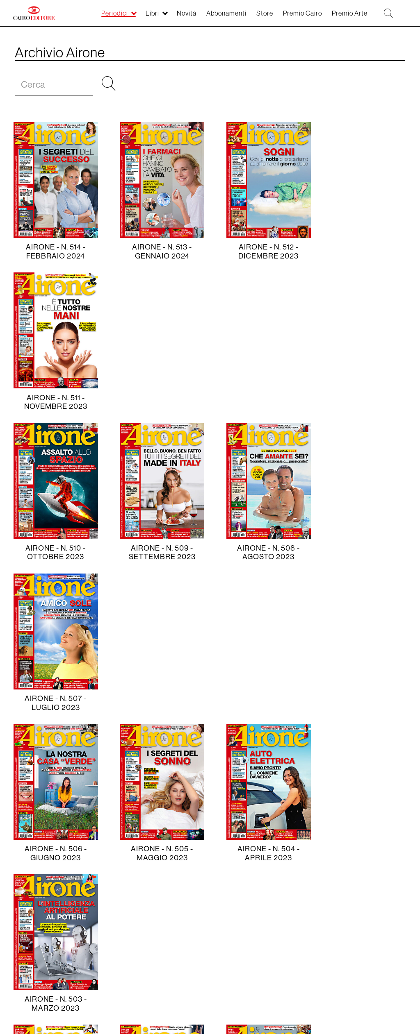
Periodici (26, 927)
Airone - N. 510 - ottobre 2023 (54, 402)
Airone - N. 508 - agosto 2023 (262, 402)
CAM (132, 956)
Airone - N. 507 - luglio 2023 (366, 402)
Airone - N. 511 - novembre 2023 (365, 251)
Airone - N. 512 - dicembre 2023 (262, 251)
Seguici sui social (346, 927)
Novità (59, 927)
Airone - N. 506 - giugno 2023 (54, 552)
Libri (85, 927)
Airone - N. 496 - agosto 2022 (262, 853)
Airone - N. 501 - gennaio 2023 (158, 703)
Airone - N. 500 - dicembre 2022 (262, 703)
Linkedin (38, 958)
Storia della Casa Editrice (142, 927)
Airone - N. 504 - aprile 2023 (262, 552)
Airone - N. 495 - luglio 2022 (366, 853)
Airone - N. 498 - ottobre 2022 (54, 853)
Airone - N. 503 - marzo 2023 (366, 552)
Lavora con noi (285, 927)
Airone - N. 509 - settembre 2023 (158, 402)
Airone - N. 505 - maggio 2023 (158, 552)
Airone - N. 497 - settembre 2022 (158, 853)
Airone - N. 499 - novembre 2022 (365, 703)
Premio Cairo (78, 956)
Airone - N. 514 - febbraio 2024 (54, 251)
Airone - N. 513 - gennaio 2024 (158, 251)
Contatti (206, 927)
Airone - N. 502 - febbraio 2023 (54, 703)
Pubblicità (181, 956)
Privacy (240, 927)
